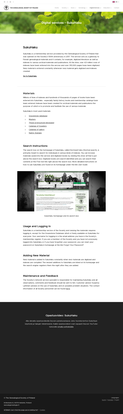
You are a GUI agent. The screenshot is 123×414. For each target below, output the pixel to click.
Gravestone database (38, 116)
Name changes (35, 133)
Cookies (42, 410)
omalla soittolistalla (65, 327)
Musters (32, 119)
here (68, 289)
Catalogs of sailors (36, 129)
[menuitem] (57, 7)
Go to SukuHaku (30, 76)
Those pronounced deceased (41, 123)
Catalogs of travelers (38, 126)
